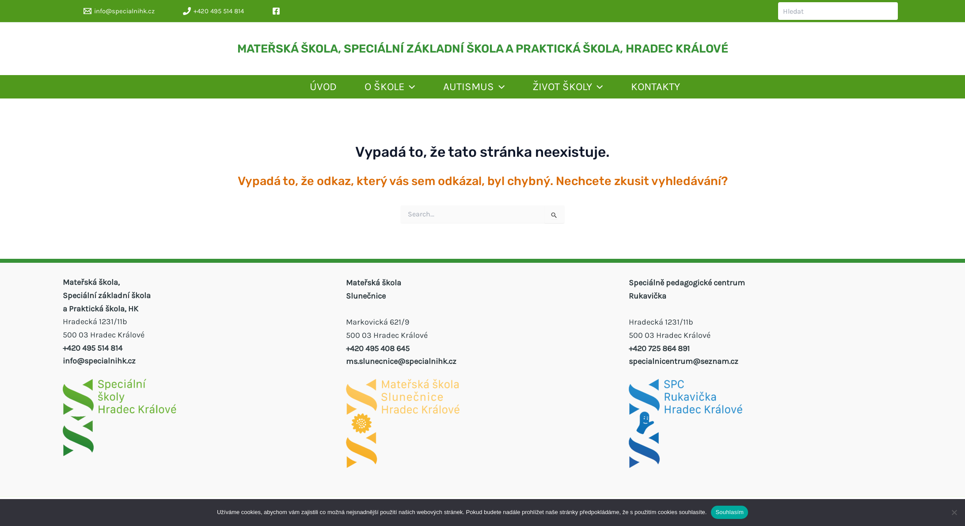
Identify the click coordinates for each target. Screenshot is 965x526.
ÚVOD (277, 89)
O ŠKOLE (364, 88)
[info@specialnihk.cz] (119, 11)
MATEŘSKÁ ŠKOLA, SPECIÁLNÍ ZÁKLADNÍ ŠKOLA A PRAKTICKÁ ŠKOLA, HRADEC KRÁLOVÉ (482, 49)
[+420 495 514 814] (213, 11)
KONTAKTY (692, 89)
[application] (384, 88)
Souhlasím (729, 512)
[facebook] (277, 11)
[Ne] (954, 512)
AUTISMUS (469, 88)
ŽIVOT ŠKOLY (584, 88)
